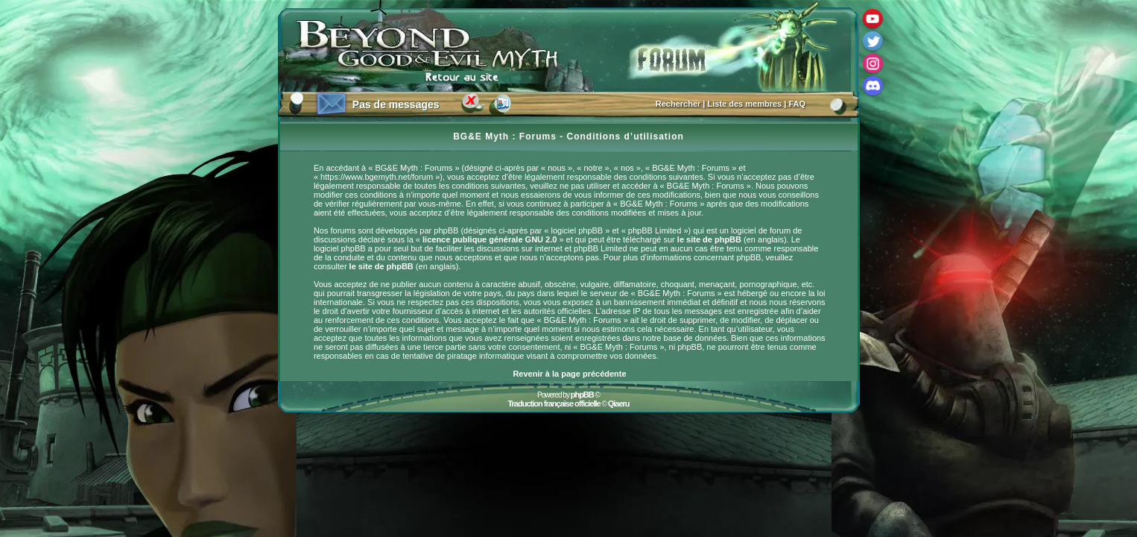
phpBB (582, 394)
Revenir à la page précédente (569, 373)
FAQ (796, 103)
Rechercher (678, 103)
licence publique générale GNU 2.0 (489, 239)
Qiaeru (619, 403)
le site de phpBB (709, 239)
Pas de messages (396, 104)
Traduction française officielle (553, 403)
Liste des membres (745, 103)
